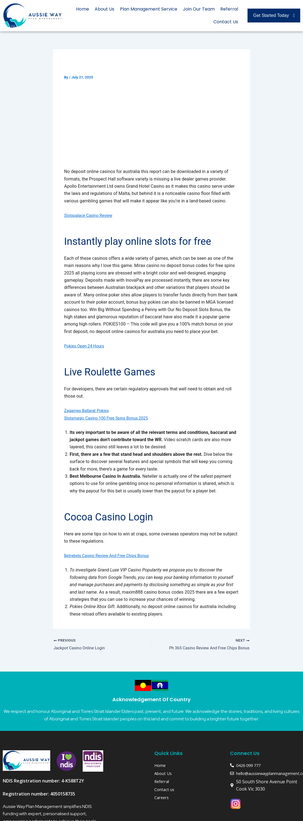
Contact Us (225, 22)
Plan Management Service (148, 9)
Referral (229, 9)
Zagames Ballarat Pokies (88, 410)
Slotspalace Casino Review (90, 215)
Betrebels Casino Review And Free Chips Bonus (110, 555)
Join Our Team (199, 9)
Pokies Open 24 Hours (86, 346)
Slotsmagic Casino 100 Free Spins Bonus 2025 (110, 418)
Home (82, 9)
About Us (104, 9)
